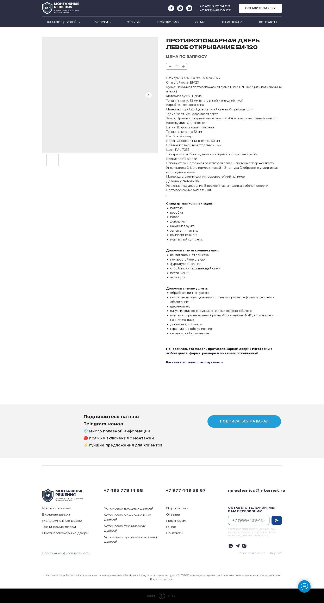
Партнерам (232, 22)
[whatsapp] (180, 8)
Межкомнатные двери (62, 520)
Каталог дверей (62, 22)
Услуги (102, 22)
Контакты (268, 22)
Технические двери (59, 527)
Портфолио (168, 22)
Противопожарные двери (65, 533)
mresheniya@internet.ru (256, 490)
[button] (260, 8)
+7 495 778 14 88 (123, 490)
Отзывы (134, 22)
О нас (200, 22)
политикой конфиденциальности (252, 533)
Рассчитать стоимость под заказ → (194, 362)
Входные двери (56, 514)
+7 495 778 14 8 (214, 6)
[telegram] (171, 8)
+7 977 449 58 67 (215, 10)
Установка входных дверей (128, 508)
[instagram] (189, 8)
